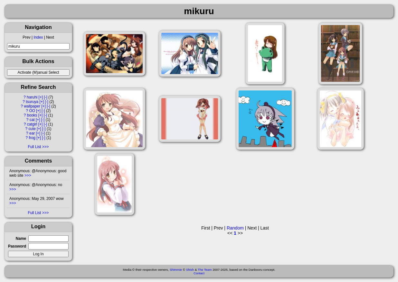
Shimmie (176, 269)
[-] (45, 97)
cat (32, 120)
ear (32, 133)
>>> (27, 175)
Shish (190, 269)
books (32, 115)
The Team (205, 269)
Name (21, 238)
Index (38, 37)
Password (17, 246)
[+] (40, 97)
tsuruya (32, 101)
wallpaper (32, 106)
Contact (199, 273)
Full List (34, 147)
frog (32, 138)
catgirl (32, 124)
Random (235, 227)
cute (31, 129)
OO (32, 110)
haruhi (32, 97)
